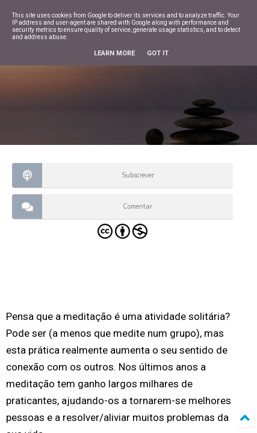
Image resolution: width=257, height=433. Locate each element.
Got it (158, 53)
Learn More (114, 53)
